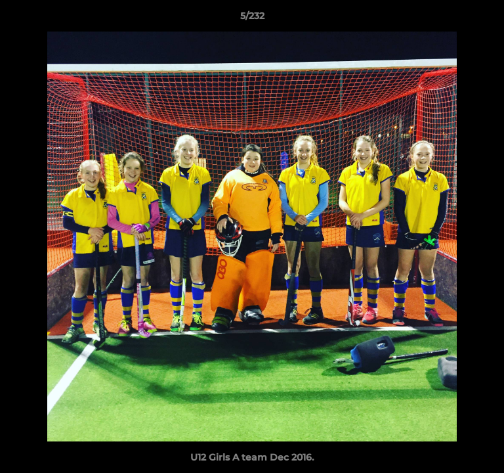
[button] (488, 19)
